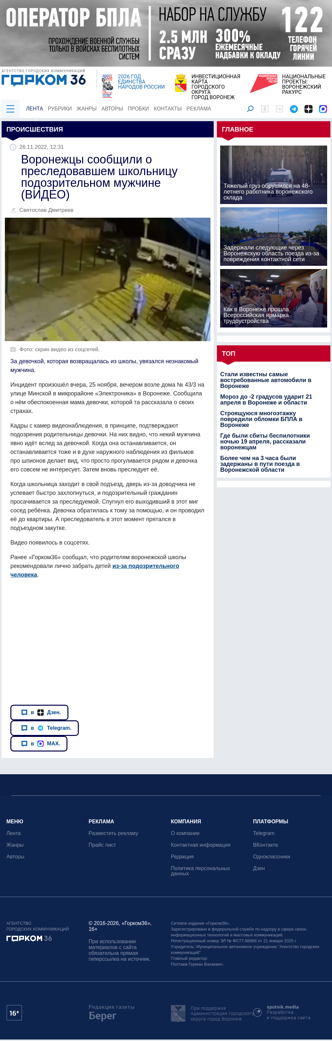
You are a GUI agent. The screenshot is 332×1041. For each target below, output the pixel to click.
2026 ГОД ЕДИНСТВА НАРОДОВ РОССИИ (141, 82)
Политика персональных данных (200, 871)
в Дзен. (41, 712)
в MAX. (40, 743)
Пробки (138, 108)
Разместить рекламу (113, 833)
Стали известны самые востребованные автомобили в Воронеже (265, 380)
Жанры (87, 108)
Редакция (182, 856)
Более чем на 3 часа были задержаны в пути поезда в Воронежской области (260, 464)
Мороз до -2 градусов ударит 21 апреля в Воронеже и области (266, 399)
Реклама (199, 108)
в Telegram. (46, 728)
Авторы (112, 108)
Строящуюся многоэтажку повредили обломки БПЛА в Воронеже (261, 419)
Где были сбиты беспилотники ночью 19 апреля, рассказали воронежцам (265, 441)
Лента (34, 108)
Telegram (264, 833)
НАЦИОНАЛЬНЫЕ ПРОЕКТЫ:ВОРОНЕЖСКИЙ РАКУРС (304, 84)
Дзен (259, 868)
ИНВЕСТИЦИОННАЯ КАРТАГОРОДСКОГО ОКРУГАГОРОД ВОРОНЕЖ (215, 87)
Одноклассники (271, 856)
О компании (185, 833)
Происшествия (34, 129)
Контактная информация (201, 845)
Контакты (168, 108)
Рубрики (60, 108)
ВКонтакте (265, 845)
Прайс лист (102, 845)
